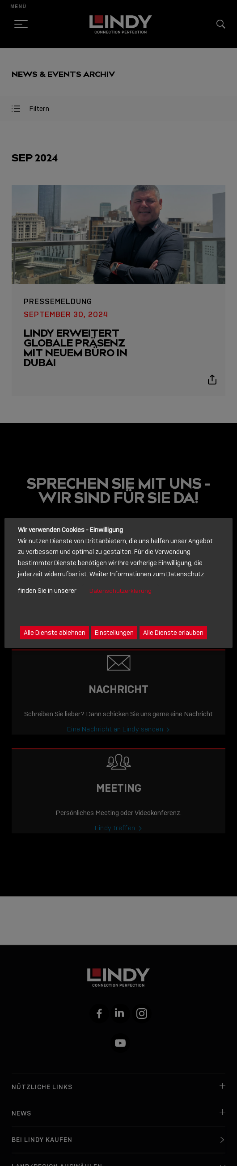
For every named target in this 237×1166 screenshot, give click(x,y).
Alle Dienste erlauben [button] (173, 633)
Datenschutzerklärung (120, 591)
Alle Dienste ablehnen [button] (54, 633)
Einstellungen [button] (114, 633)
